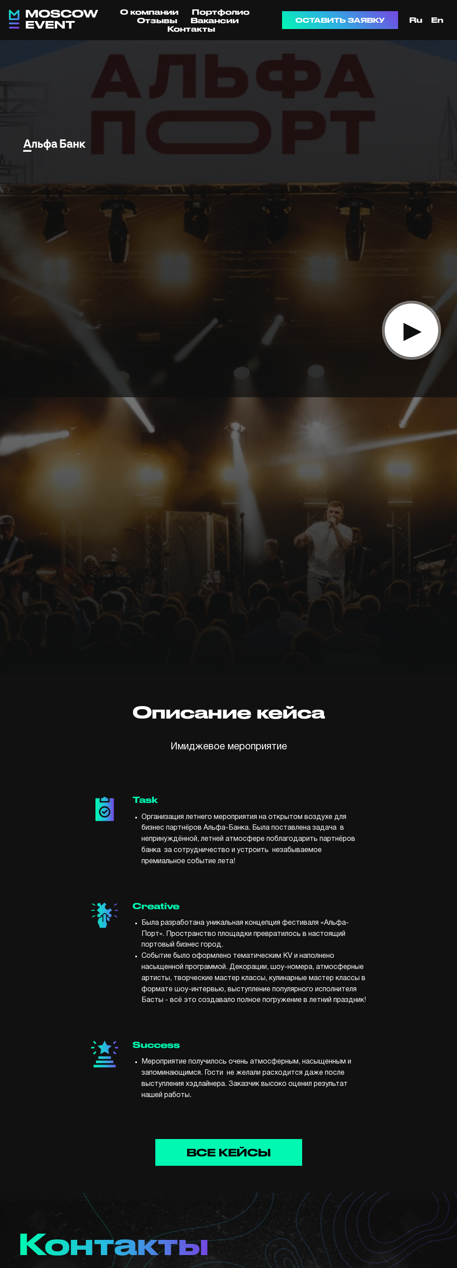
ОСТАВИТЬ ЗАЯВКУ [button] (340, 20)
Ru (415, 20)
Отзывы (157, 20)
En (437, 20)
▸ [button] (411, 330)
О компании (149, 12)
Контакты (191, 29)
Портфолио (220, 12)
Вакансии (215, 20)
